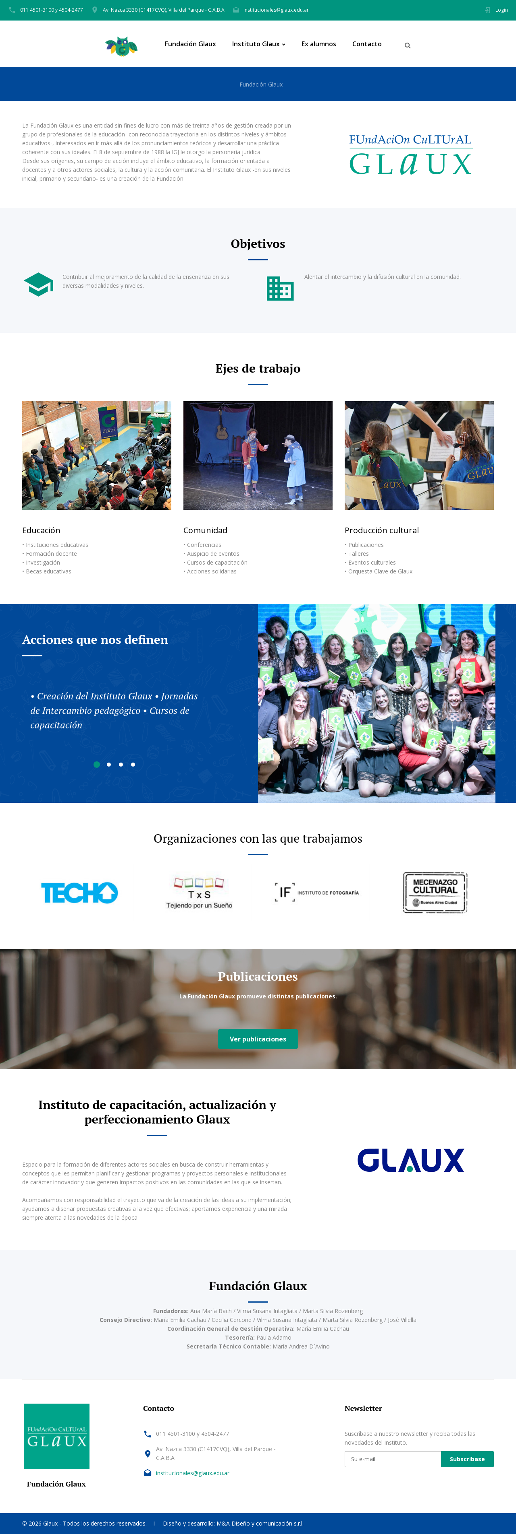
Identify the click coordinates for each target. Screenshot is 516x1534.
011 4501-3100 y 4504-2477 (51, 9)
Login (501, 9)
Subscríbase (467, 1459)
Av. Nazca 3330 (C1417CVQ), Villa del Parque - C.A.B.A (164, 9)
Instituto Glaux (256, 44)
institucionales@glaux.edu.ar (276, 9)
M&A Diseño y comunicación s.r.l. (260, 1523)
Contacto (367, 44)
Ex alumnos (319, 44)
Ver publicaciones (258, 1039)
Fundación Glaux (190, 44)
